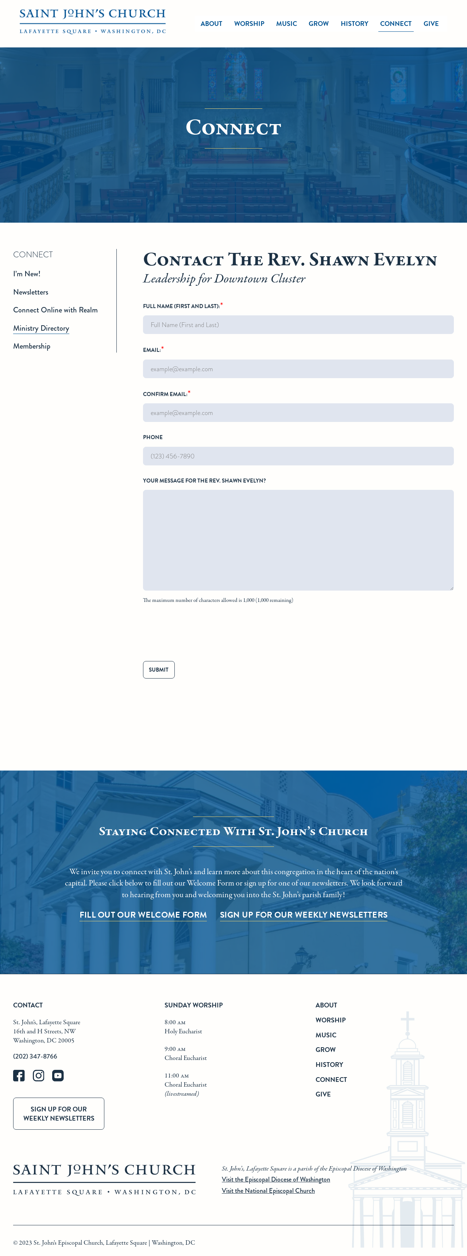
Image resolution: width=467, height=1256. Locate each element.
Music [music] (286, 23)
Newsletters (30, 292)
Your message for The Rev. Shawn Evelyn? (298, 542)
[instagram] (43, 1079)
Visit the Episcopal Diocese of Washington (276, 1179)
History (329, 1064)
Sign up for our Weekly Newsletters (303, 915)
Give (323, 1094)
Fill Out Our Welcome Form (143, 915)
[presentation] (198, 633)
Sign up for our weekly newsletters (58, 1113)
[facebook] (23, 1079)
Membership (31, 346)
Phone (298, 449)
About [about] (211, 23)
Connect (331, 1079)
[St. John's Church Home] (93, 23)
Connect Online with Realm (55, 309)
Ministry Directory (41, 328)
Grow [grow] (319, 23)
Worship (249, 23)
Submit (159, 670)
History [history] (354, 23)
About (326, 1005)
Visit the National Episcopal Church (268, 1190)
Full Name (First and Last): (298, 317)
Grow (326, 1050)
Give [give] (431, 23)
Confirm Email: (298, 405)
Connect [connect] (396, 23)
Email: (298, 361)
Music (326, 1035)
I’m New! (26, 273)
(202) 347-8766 (35, 1056)
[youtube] (61, 1079)
